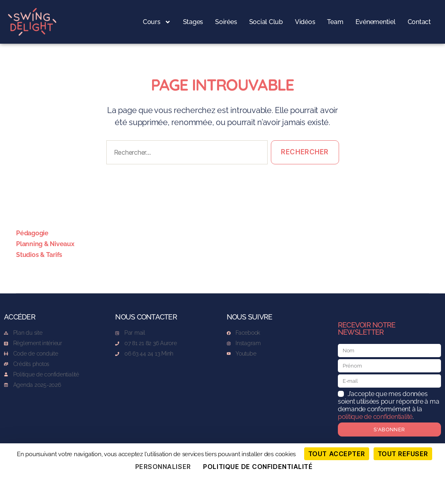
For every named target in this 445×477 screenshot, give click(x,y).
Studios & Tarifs (39, 255)
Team (335, 22)
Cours (157, 22)
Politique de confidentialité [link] (258, 467)
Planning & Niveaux (45, 244)
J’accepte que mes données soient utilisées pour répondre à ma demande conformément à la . (388, 405)
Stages (193, 22)
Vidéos (305, 22)
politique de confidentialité (375, 416)
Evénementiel (376, 22)
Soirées (226, 22)
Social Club (266, 22)
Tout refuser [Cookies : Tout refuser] (403, 454)
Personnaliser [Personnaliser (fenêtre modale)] (163, 467)
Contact (419, 22)
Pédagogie (32, 233)
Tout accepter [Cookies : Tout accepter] (336, 454)
